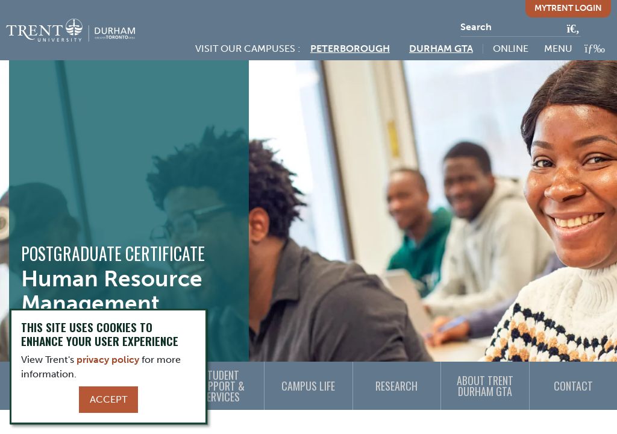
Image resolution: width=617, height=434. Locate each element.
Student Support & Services (220, 385)
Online (510, 48)
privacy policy (108, 359)
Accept (108, 399)
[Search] (520, 27)
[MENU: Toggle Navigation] (574, 48)
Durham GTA (441, 48)
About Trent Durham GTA (485, 386)
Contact (573, 386)
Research (396, 386)
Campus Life (308, 386)
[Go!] (570, 29)
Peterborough (350, 48)
